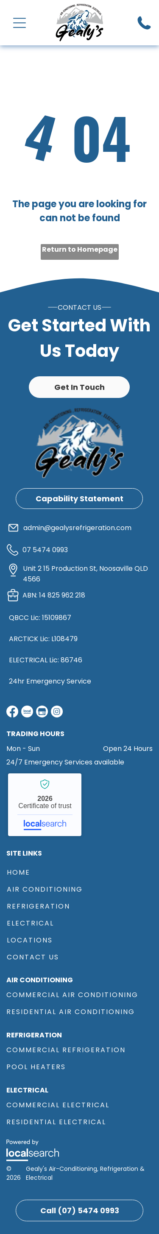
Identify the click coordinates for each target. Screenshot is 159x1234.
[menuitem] (79, 871)
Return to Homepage (79, 249)
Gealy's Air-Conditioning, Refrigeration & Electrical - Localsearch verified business (44, 804)
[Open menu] (19, 23)
